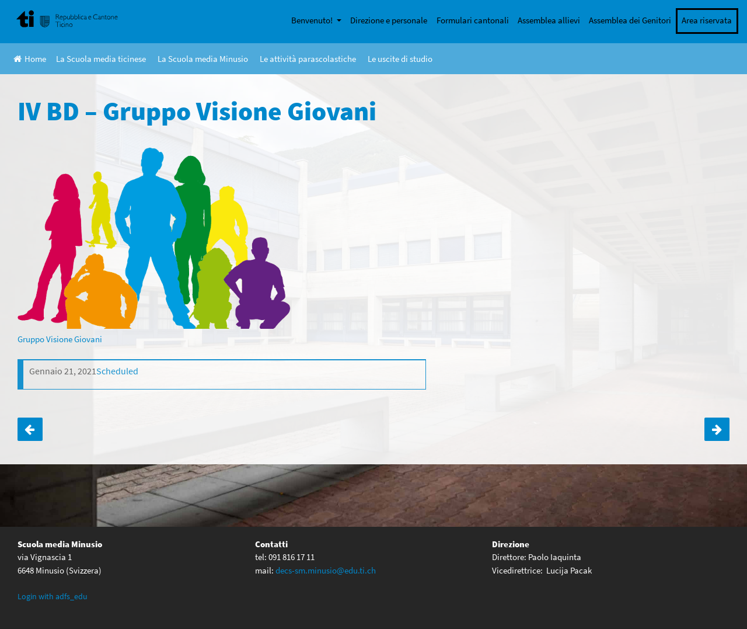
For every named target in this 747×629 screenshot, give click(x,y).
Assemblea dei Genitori (630, 20)
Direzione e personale (388, 20)
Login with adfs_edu (53, 596)
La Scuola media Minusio (203, 58)
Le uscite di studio (400, 58)
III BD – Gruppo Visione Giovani (30, 429)
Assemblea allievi (549, 20)
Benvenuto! (312, 20)
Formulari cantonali (473, 20)
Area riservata (707, 20)
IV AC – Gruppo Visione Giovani (716, 429)
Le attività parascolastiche (308, 58)
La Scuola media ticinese (101, 58)
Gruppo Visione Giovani (60, 339)
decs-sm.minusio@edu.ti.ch (325, 570)
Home (29, 58)
